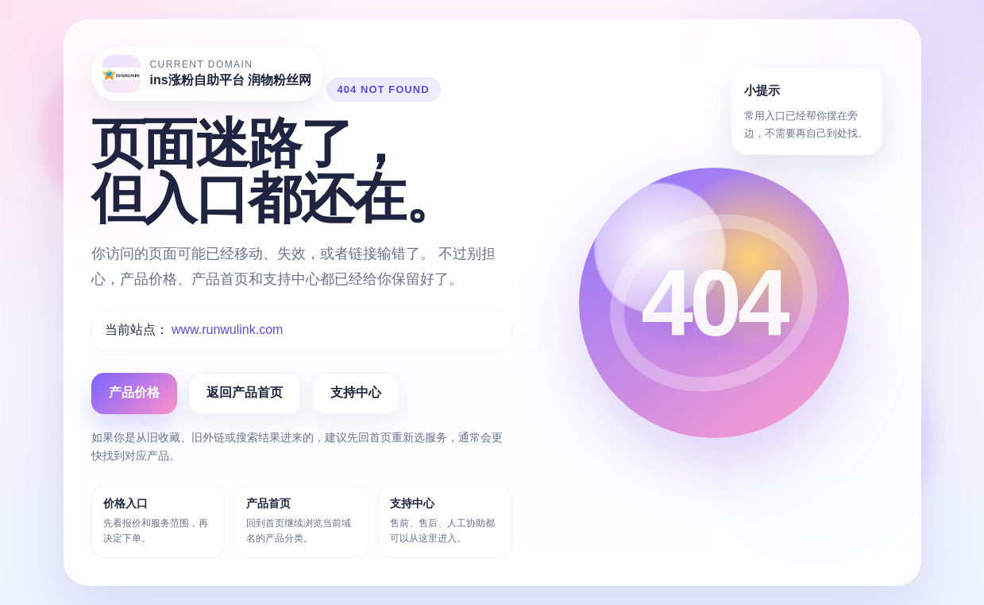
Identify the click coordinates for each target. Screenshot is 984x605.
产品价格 (134, 392)
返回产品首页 (244, 392)
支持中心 (355, 392)
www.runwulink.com (227, 329)
